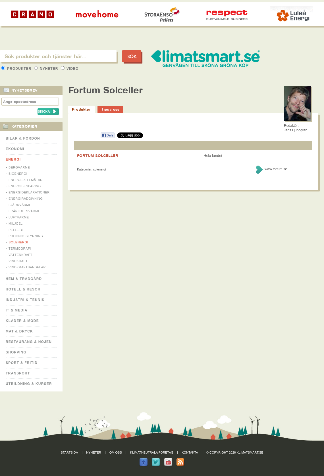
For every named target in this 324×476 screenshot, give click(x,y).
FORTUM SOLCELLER (97, 155)
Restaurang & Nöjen (29, 342)
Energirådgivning (26, 198)
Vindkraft (18, 261)
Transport (18, 373)
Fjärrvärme (20, 205)
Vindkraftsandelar (27, 267)
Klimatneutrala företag (151, 452)
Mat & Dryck (19, 331)
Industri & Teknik (25, 300)
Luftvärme (19, 217)
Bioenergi (18, 173)
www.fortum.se (276, 169)
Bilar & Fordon (23, 138)
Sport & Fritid (22, 363)
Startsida (69, 452)
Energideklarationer (29, 192)
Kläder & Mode (22, 321)
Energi (13, 159)
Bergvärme (19, 167)
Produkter (17, 69)
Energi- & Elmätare (27, 180)
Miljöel (16, 223)
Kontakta (190, 452)
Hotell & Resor (23, 289)
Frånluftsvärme (24, 211)
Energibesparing (25, 186)
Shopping (16, 352)
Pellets (16, 229)
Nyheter (46, 69)
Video (70, 69)
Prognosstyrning (26, 236)
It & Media (17, 310)
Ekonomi (15, 149)
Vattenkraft (20, 254)
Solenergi (18, 242)
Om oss (115, 452)
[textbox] (58, 56)
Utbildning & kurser (29, 384)
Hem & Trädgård (24, 279)
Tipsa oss (110, 109)
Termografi (20, 248)
